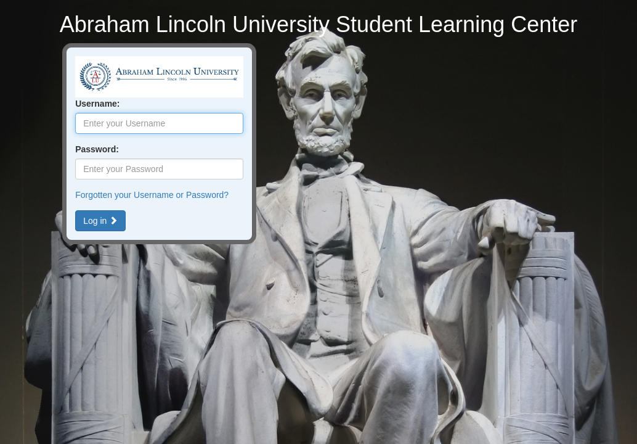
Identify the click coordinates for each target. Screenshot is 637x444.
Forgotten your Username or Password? (152, 195)
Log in (100, 221)
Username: (97, 104)
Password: (97, 149)
